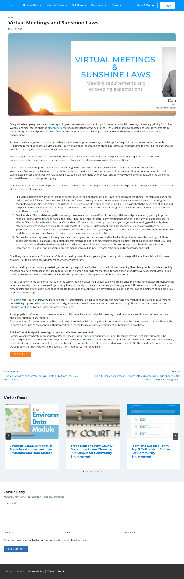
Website (130, 532)
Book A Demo (145, 5)
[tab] (83, 471)
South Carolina (20, 307)
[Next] (175, 436)
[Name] (32, 532)
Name (9, 532)
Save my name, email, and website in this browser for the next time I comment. (47, 540)
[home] (11, 5)
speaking (89, 336)
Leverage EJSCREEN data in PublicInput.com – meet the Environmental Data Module (31, 449)
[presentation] (32, 421)
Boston (17, 299)
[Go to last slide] (8, 436)
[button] (32, 5)
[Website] (152, 532)
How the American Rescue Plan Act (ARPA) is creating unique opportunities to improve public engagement (137, 375)
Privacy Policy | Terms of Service (47, 571)
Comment (11, 503)
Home (9, 571)
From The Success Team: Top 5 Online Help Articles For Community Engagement (151, 451)
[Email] (92, 532)
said (46, 222)
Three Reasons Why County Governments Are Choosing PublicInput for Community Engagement (91, 451)
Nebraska (42, 303)
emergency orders (58, 128)
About (20, 571)
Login (167, 5)
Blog (10, 18)
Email (68, 532)
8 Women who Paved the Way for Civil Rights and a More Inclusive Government (47, 375)
